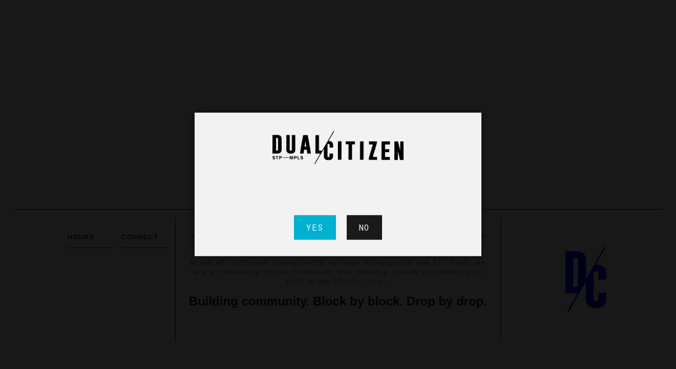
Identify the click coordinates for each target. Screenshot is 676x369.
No (364, 227)
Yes (315, 227)
